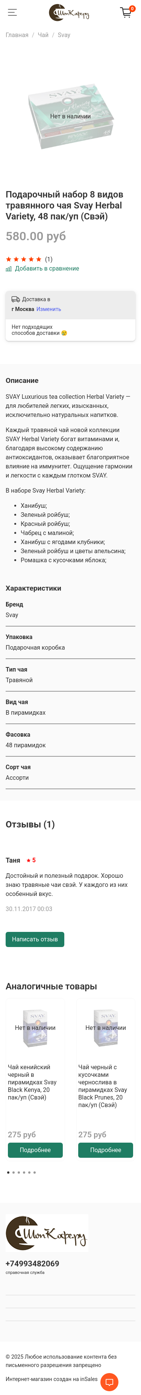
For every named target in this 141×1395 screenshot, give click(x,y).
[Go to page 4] (24, 1172)
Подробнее (35, 1150)
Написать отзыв (35, 939)
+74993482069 (32, 1263)
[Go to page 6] (34, 1172)
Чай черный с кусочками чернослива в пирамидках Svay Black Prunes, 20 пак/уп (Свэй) (102, 1086)
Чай (43, 35)
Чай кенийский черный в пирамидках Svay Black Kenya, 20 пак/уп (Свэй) (32, 1082)
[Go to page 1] (8, 1172)
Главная (17, 35)
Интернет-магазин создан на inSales (52, 1379)
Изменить (48, 309)
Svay (64, 35)
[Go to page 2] (13, 1172)
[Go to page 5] (29, 1172)
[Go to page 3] (19, 1172)
